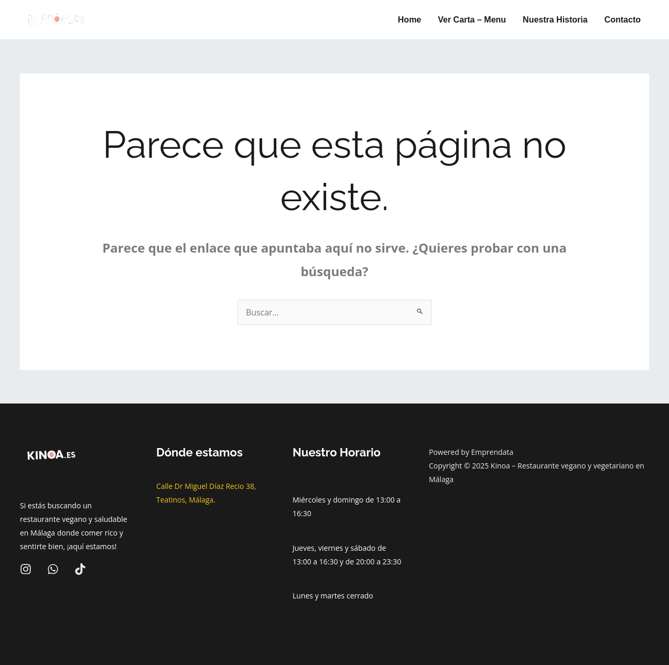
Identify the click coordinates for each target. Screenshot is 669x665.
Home (409, 19)
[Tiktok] (80, 569)
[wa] (53, 569)
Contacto (623, 19)
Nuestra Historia (555, 19)
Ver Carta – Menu (472, 19)
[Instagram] (25, 569)
